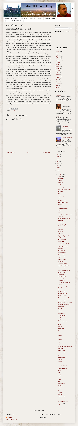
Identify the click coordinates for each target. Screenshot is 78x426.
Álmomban (58, 95)
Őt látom (60, 326)
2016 (58, 159)
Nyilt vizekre (61, 233)
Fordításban (59, 60)
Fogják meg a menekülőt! (63, 246)
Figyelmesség (61, 195)
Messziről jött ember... (63, 401)
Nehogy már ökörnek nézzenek (65, 302)
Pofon (59, 212)
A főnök (59, 317)
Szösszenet (58, 83)
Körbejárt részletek (62, 259)
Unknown (9, 417)
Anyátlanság (60, 261)
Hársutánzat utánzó (62, 268)
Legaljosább (60, 229)
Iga (58, 337)
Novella (58, 72)
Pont (59, 372)
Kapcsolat (40, 18)
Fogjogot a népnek (62, 276)
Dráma (57, 53)
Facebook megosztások (50, 18)
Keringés (60, 388)
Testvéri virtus (61, 241)
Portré (57, 79)
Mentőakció (60, 248)
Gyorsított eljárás (61, 187)
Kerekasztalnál (61, 178)
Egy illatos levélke (62, 200)
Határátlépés (65, 126)
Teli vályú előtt (61, 222)
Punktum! (60, 198)
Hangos (58, 64)
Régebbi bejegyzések (45, 152)
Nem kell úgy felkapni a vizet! (64, 218)
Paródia (58, 76)
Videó (57, 87)
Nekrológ (58, 70)
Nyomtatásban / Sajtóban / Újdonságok (13, 20)
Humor (57, 66)
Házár (59, 227)
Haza (59, 381)
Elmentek (60, 308)
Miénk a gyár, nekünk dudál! (64, 189)
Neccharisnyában (61, 313)
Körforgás (60, 335)
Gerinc (59, 377)
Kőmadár (60, 333)
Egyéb (57, 55)
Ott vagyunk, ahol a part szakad (65, 346)
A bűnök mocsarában (62, 368)
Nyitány (59, 379)
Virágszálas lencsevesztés (63, 297)
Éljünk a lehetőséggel (62, 295)
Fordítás (58, 58)
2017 (58, 156)
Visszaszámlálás (61, 254)
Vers (57, 85)
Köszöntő (60, 284)
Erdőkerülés (60, 182)
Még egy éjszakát (61, 383)
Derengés (60, 339)
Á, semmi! (60, 355)
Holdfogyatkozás (61, 250)
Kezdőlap (7, 18)
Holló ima (60, 311)
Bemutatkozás (14, 18)
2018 (58, 154)
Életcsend (64, 105)
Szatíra (57, 81)
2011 (58, 170)
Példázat (58, 78)
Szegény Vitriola (61, 272)
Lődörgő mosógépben (67, 137)
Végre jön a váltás (62, 352)
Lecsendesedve (61, 306)
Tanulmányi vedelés (62, 263)
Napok (59, 370)
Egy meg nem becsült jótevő (64, 286)
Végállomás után (61, 257)
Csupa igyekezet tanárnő (63, 265)
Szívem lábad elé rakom (63, 322)
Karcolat (58, 68)
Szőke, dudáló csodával (63, 202)
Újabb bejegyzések (10, 152)
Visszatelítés (60, 191)
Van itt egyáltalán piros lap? (64, 243)
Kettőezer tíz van (61, 396)
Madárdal (60, 394)
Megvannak (60, 348)
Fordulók (60, 184)
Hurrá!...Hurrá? (61, 350)
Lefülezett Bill (61, 204)
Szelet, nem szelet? (62, 239)
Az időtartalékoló (61, 315)
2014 (58, 163)
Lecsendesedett (61, 363)
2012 (58, 167)
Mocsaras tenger (61, 357)
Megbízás (60, 344)
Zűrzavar (60, 330)
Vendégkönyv (32, 18)
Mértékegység (61, 385)
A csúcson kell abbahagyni (64, 282)
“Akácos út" (60, 231)
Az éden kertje (61, 328)
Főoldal (27, 152)
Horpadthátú (60, 220)
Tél (58, 390)
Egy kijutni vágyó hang (63, 225)
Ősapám (59, 341)
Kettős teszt (60, 399)
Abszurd (58, 51)
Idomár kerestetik (61, 300)
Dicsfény (60, 359)
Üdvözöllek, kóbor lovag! (38, 6)
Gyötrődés (60, 319)
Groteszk (16, 110)
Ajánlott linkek (23, 18)
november (60, 174)
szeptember (60, 403)
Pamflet (58, 74)
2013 (58, 165)
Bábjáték (58, 116)
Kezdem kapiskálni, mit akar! (64, 270)
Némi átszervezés (61, 252)
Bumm (59, 324)
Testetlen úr (60, 392)
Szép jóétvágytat (61, 291)
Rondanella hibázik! (62, 293)
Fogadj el (60, 374)
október (60, 176)
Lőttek (59, 210)
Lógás (59, 193)
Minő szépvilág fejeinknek (64, 304)
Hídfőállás (60, 180)
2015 (58, 161)
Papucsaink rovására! (62, 274)
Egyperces (58, 56)
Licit (59, 289)
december (60, 172)
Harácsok (60, 361)
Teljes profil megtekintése (11, 419)
